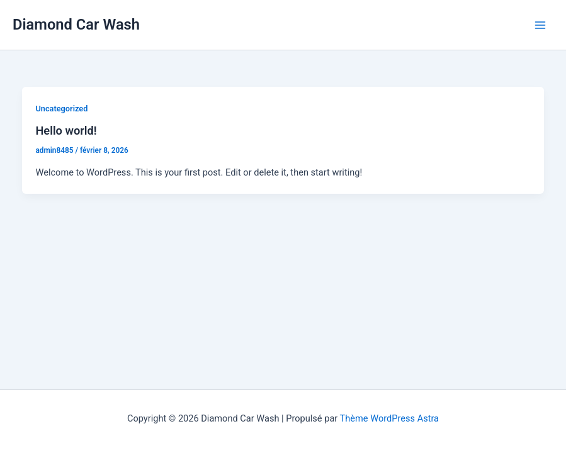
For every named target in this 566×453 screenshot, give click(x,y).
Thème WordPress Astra (389, 418)
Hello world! (65, 130)
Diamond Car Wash (76, 24)
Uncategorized (61, 108)
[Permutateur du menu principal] (540, 25)
